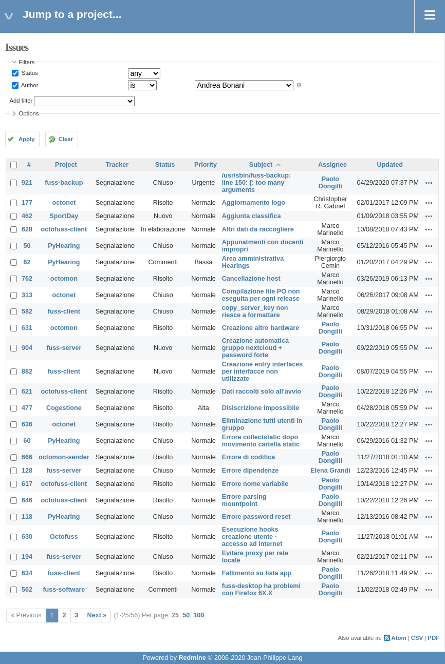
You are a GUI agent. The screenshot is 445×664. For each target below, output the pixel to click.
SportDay (63, 216)
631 (27, 327)
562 (27, 589)
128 (27, 470)
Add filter (21, 100)
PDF (433, 638)
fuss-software (64, 589)
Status (29, 73)
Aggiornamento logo (253, 202)
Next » (97, 615)
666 (27, 457)
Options (29, 113)
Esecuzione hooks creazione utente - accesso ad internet (252, 537)
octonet (64, 202)
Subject (261, 164)
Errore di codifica (248, 457)
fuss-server (63, 347)
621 (27, 391)
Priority (205, 164)
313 (27, 295)
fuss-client (64, 311)
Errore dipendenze (250, 470)
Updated (390, 164)
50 (27, 245)
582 (27, 311)
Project (66, 164)
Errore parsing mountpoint (244, 500)
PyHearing (64, 245)
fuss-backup (64, 182)
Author (29, 85)
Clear (66, 139)
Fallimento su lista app (257, 573)
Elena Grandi (330, 470)
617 (27, 483)
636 (27, 424)
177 (27, 202)
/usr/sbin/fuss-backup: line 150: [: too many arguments (256, 182)
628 (27, 229)
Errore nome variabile (255, 483)
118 (27, 516)
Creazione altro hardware (260, 327)
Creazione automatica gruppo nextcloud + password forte (255, 348)
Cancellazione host (251, 278)
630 (27, 536)
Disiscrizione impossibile (260, 408)
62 (27, 262)
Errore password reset (256, 516)
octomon (64, 278)
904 (27, 347)
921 (27, 182)
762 (27, 278)
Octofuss (64, 536)
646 (27, 500)
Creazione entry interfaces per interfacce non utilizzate (262, 371)
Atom (399, 638)
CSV (417, 638)
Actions (429, 183)
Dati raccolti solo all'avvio (261, 391)
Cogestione (64, 408)
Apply (26, 139)
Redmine (192, 657)
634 (27, 573)
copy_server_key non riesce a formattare (255, 311)
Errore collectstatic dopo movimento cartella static (261, 441)
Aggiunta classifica (251, 216)
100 (198, 615)
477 (27, 408)
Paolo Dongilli (330, 182)
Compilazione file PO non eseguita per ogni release (261, 295)
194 (27, 556)
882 (27, 371)
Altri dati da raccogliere (258, 229)
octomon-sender (64, 457)
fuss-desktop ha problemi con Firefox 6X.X (261, 589)
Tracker (116, 164)
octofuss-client (64, 229)
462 (27, 216)
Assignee (332, 164)
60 (27, 440)
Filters (27, 62)
